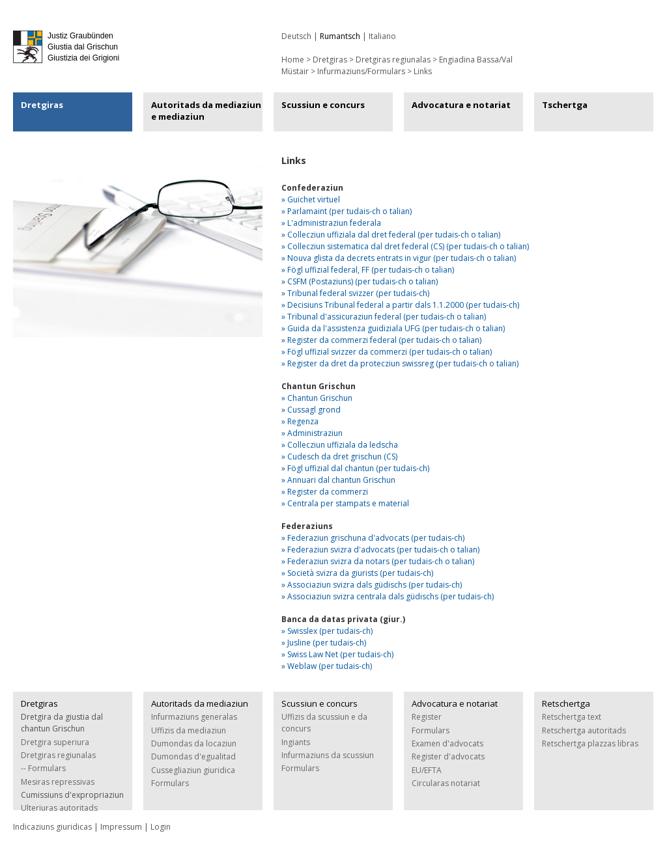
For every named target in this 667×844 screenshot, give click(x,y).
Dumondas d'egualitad (193, 756)
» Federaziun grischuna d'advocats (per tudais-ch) (372, 537)
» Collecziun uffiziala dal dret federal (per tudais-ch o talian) (390, 234)
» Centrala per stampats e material (345, 503)
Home (292, 59)
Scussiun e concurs (323, 105)
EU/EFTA (427, 770)
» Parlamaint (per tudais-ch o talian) (346, 211)
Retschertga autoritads (584, 730)
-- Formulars (43, 768)
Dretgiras (42, 105)
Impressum (121, 826)
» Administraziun (312, 433)
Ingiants (295, 742)
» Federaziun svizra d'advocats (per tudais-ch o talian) (380, 549)
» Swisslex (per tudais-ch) (327, 630)
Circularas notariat (446, 783)
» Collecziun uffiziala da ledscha (339, 444)
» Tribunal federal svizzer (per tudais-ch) (355, 293)
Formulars (170, 783)
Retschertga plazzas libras (590, 743)
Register (427, 716)
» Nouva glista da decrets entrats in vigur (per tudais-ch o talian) (398, 258)
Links (423, 71)
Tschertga (565, 105)
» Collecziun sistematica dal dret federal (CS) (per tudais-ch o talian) (405, 246)
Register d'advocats (448, 756)
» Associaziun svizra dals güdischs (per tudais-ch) (371, 584)
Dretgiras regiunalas (393, 59)
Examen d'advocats (447, 743)
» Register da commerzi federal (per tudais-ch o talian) (381, 340)
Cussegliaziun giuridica (193, 770)
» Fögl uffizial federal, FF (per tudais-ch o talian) (367, 269)
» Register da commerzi (324, 491)
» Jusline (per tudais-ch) (323, 642)
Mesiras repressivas (57, 781)
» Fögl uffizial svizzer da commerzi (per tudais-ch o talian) (386, 351)
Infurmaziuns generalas (194, 716)
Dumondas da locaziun (193, 743)
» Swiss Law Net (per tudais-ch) (337, 654)
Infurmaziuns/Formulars (361, 71)
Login (160, 826)
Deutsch (296, 36)
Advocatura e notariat (461, 105)
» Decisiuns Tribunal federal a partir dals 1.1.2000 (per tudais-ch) (400, 304)
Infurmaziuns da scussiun (327, 755)
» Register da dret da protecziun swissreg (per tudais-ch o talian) (399, 363)
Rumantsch (340, 36)
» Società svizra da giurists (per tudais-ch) (357, 573)
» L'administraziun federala (331, 222)
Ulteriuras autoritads (59, 807)
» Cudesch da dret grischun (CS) (339, 456)
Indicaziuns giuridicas (52, 826)
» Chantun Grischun (316, 397)
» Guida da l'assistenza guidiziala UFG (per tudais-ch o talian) (393, 328)
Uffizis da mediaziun (188, 730)
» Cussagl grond (311, 409)
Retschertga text (571, 716)
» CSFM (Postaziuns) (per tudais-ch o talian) (359, 281)
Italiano (382, 36)
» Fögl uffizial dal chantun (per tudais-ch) (355, 468)
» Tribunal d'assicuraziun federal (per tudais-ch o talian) (383, 316)
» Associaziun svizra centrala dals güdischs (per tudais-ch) (387, 596)
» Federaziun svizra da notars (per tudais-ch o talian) (377, 561)
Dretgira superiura (55, 742)
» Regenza (300, 421)
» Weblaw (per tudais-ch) (326, 666)
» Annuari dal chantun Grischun (338, 479)
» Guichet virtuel (310, 199)
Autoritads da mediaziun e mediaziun (206, 110)
